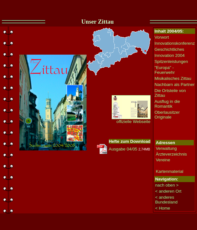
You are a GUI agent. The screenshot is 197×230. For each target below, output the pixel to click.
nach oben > (167, 185)
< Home (162, 208)
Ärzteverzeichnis (171, 154)
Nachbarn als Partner (174, 84)
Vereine (163, 159)
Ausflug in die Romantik (167, 104)
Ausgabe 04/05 (123, 149)
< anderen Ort (168, 191)
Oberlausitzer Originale (166, 114)
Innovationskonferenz (174, 43)
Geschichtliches (169, 49)
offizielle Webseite (131, 119)
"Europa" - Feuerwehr (164, 70)
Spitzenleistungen (171, 61)
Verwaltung (166, 148)
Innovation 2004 (169, 55)
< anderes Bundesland (166, 199)
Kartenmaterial (169, 171)
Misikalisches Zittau (172, 78)
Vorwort (161, 37)
